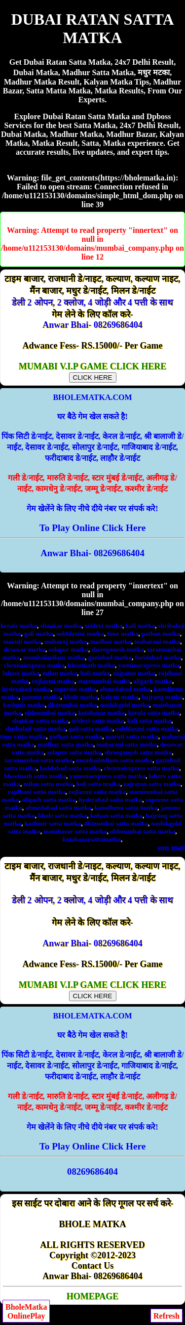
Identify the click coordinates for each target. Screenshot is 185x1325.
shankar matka (60, 625)
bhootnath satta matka (35, 776)
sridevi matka (103, 625)
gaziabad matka (109, 657)
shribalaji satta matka (35, 728)
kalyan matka (119, 697)
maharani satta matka (127, 744)
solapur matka (68, 649)
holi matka (95, 673)
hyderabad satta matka (111, 799)
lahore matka (21, 673)
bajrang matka (162, 697)
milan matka (59, 673)
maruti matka (22, 641)
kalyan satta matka (116, 815)
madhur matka (110, 641)
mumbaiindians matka (54, 657)
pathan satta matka (76, 736)
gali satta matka (90, 728)
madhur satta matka (65, 744)
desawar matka (24, 649)
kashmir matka (24, 704)
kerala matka (18, 625)
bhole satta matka (62, 815)
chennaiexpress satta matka (141, 768)
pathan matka (161, 633)
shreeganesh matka (117, 649)
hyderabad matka (26, 689)
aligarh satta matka (48, 799)
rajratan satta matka (152, 784)
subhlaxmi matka (80, 633)
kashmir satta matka (53, 823)
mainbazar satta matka (75, 831)
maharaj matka (65, 641)
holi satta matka (98, 784)
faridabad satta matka (70, 768)
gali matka (38, 633)
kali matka (140, 625)
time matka (122, 633)
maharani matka (157, 641)
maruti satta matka (132, 736)
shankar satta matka (40, 720)
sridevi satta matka (98, 720)
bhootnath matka (91, 665)
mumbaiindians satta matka (114, 760)
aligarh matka (153, 681)
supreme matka (75, 689)
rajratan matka (134, 673)
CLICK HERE (92, 377)
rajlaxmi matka (53, 681)
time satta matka (23, 736)
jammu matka (41, 697)
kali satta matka (149, 720)
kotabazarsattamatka (92, 839)
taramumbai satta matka (38, 760)
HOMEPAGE (93, 1296)
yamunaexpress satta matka (108, 776)
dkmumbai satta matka (116, 823)
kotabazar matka (101, 712)
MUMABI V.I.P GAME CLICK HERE (92, 371)
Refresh (166, 1316)
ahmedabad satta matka (58, 807)
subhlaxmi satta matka (147, 728)
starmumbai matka (104, 681)
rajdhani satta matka (36, 791)
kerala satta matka (154, 712)
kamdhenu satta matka (125, 807)
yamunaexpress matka (149, 665)
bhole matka (81, 697)
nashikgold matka (124, 704)
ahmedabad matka (125, 689)
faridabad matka (158, 657)
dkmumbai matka (72, 704)
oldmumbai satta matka (142, 831)
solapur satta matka (74, 752)
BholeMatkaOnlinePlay (26, 1311)
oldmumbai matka (50, 712)
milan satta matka (48, 784)
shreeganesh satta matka (138, 752)
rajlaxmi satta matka (97, 791)
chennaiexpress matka (34, 665)
